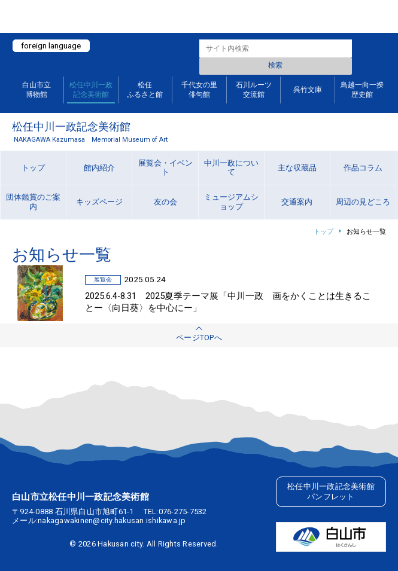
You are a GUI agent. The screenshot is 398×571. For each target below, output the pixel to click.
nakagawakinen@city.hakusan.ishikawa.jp (112, 520)
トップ (323, 232)
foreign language (51, 45)
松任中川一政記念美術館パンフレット (331, 492)
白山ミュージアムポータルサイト (199, 16)
